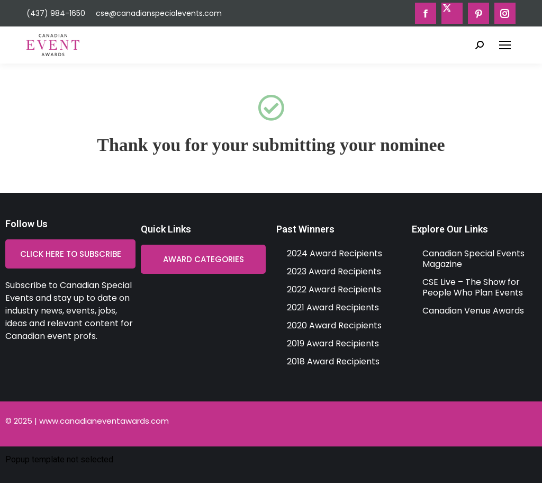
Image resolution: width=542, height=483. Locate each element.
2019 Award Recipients (333, 343)
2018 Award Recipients (333, 361)
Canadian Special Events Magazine (473, 258)
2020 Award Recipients (334, 325)
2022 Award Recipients (334, 289)
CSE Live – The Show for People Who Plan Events (472, 287)
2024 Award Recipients (334, 253)
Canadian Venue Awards (473, 311)
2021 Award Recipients (333, 307)
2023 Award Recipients (334, 271)
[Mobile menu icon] (505, 45)
